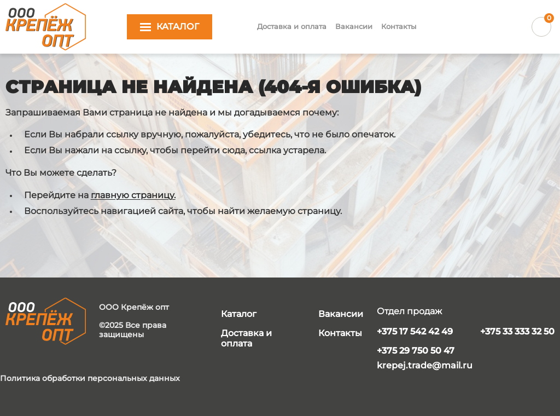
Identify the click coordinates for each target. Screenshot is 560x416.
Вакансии (353, 26)
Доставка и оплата (291, 26)
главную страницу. (133, 195)
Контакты (398, 26)
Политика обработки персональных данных (90, 378)
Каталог (238, 314)
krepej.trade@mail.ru (424, 365)
